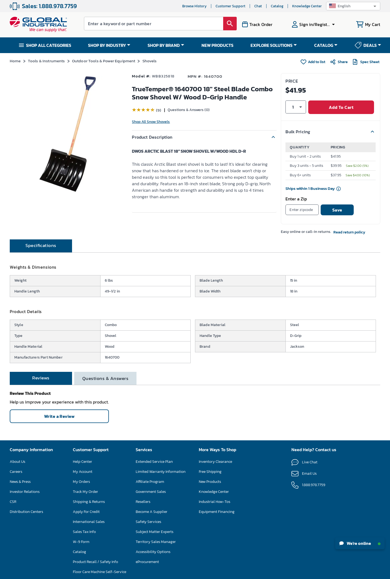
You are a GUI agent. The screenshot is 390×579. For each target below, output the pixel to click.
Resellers (143, 495)
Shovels (149, 61)
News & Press (20, 475)
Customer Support (230, 6)
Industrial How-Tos (214, 495)
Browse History (194, 6)
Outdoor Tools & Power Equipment (103, 61)
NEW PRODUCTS (217, 45)
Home (15, 61)
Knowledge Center (307, 6)
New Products (210, 475)
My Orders (81, 475)
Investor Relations (25, 485)
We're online (360, 543)
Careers (16, 465)
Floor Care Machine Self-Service (99, 565)
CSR (13, 495)
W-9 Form (81, 535)
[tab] (41, 239)
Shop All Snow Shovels (151, 122)
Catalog (277, 6)
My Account (82, 465)
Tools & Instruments (46, 61)
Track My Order (85, 485)
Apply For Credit (86, 505)
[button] (353, 6)
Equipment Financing (217, 505)
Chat (258, 6)
